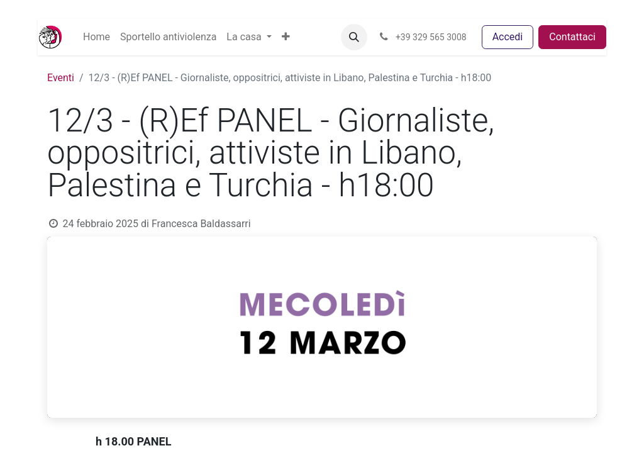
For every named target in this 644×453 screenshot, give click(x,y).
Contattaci (572, 37)
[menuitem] (96, 37)
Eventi (60, 78)
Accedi (507, 37)
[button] (286, 37)
